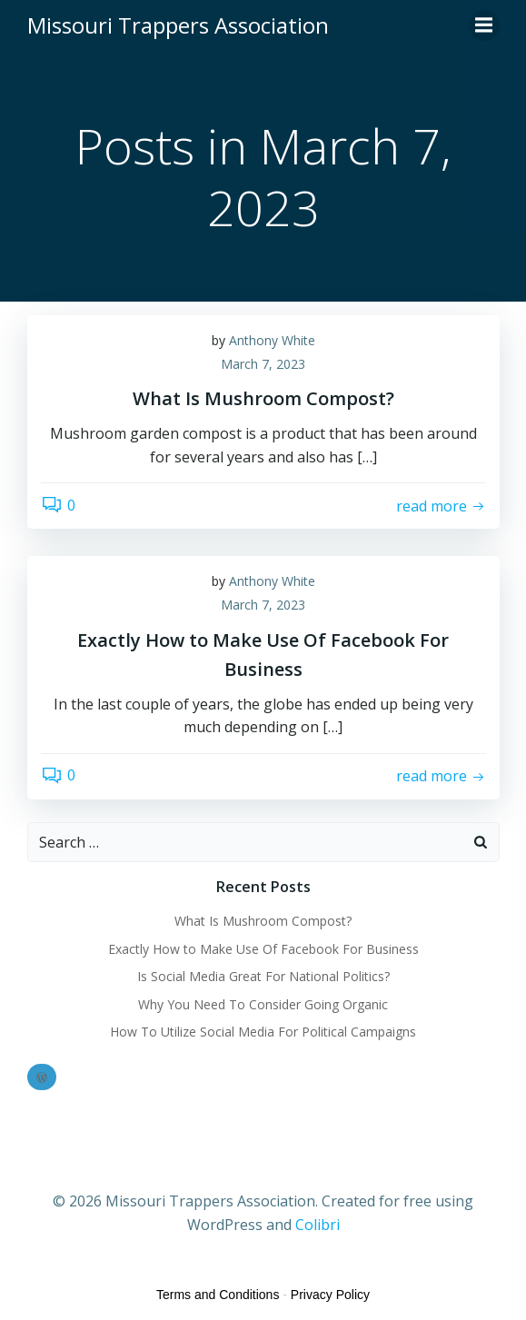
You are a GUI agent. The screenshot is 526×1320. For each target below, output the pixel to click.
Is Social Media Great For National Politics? (263, 976)
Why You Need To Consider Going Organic (263, 1004)
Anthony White (272, 340)
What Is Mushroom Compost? (263, 920)
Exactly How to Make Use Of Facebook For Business (263, 949)
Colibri (317, 1225)
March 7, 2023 (263, 363)
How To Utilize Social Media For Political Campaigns (263, 1031)
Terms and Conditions (217, 1294)
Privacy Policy (330, 1294)
